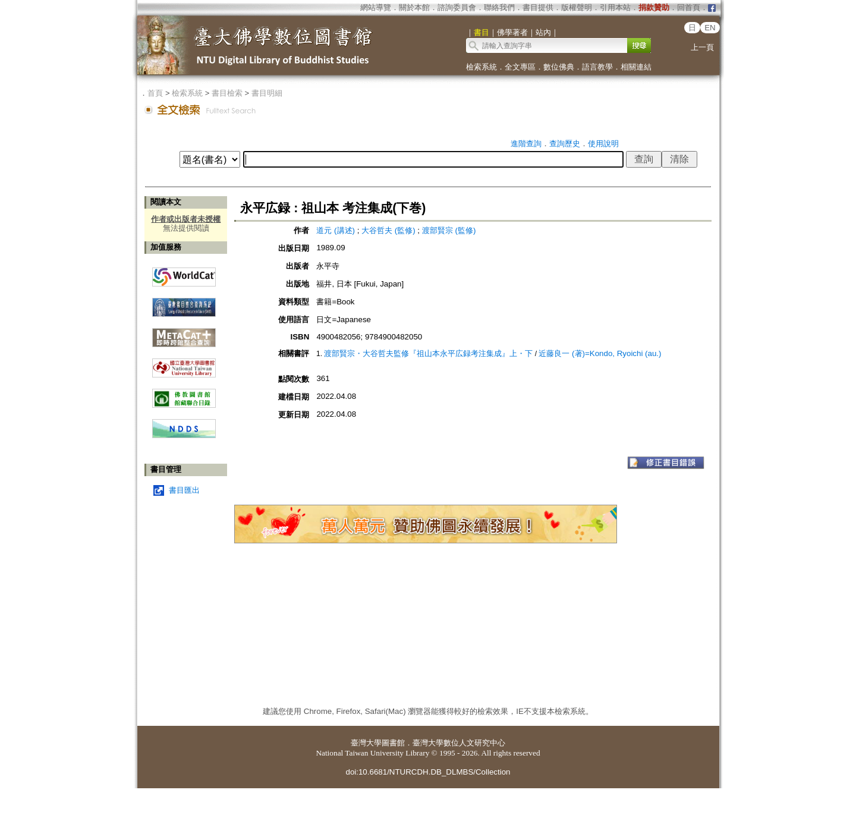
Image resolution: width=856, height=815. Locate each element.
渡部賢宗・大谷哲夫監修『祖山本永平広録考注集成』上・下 (428, 353)
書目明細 (266, 93)
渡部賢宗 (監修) (449, 230)
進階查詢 (526, 143)
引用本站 (615, 7)
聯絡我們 (499, 7)
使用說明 (603, 143)
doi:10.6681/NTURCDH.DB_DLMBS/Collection (427, 771)
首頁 (155, 93)
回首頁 (688, 7)
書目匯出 (184, 490)
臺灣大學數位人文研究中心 (459, 742)
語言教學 (597, 66)
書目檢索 (227, 93)
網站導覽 (375, 7)
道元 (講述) (335, 230)
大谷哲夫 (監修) (388, 230)
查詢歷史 (564, 143)
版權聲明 (576, 7)
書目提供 (538, 7)
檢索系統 (481, 66)
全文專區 (520, 66)
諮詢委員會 (457, 7)
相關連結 (636, 66)
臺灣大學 (366, 742)
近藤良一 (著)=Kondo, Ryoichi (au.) (600, 353)
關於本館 (414, 7)
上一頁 (702, 47)
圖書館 (393, 742)
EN (710, 27)
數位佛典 (558, 66)
